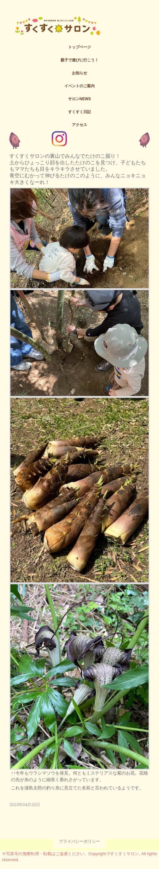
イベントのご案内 (79, 86)
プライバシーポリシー (79, 841)
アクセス (79, 125)
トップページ (79, 47)
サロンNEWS (79, 99)
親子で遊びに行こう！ (79, 60)
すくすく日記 (79, 112)
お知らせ (79, 73)
